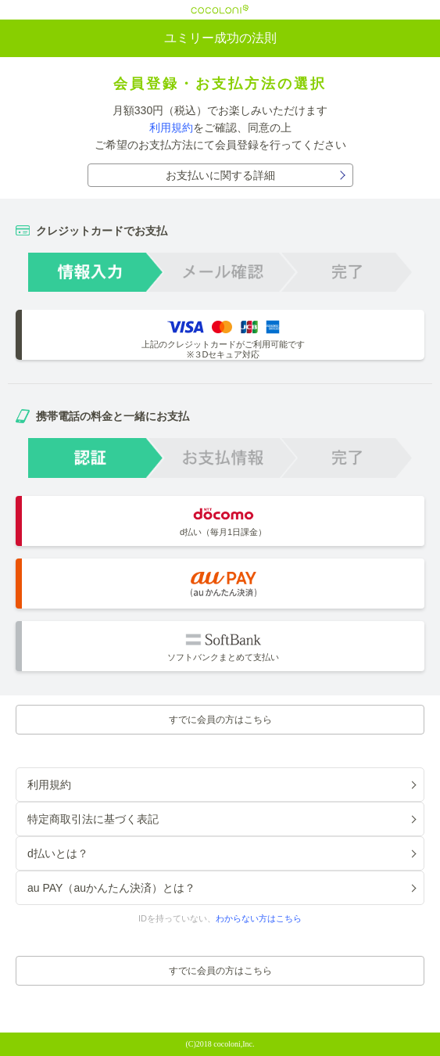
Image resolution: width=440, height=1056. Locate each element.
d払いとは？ (57, 853)
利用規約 (171, 127)
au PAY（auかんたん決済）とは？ (111, 888)
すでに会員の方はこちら (220, 719)
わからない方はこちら (259, 918)
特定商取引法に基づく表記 (93, 819)
